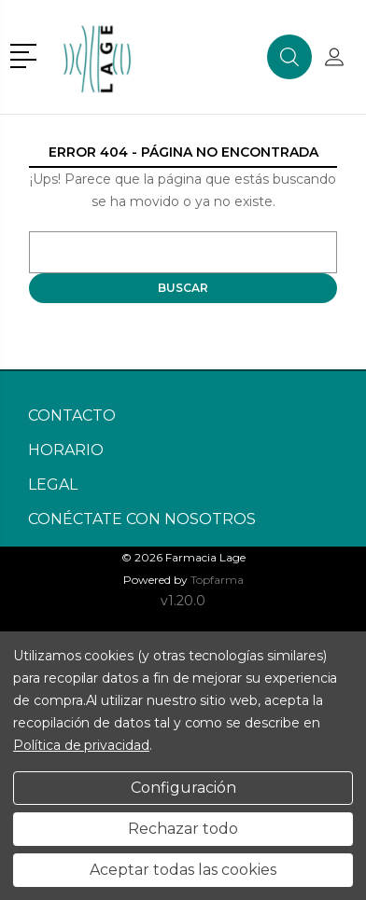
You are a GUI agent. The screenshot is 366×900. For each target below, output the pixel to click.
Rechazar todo (183, 829)
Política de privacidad (81, 745)
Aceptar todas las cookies (183, 870)
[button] (26, 54)
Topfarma (217, 580)
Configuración (183, 787)
